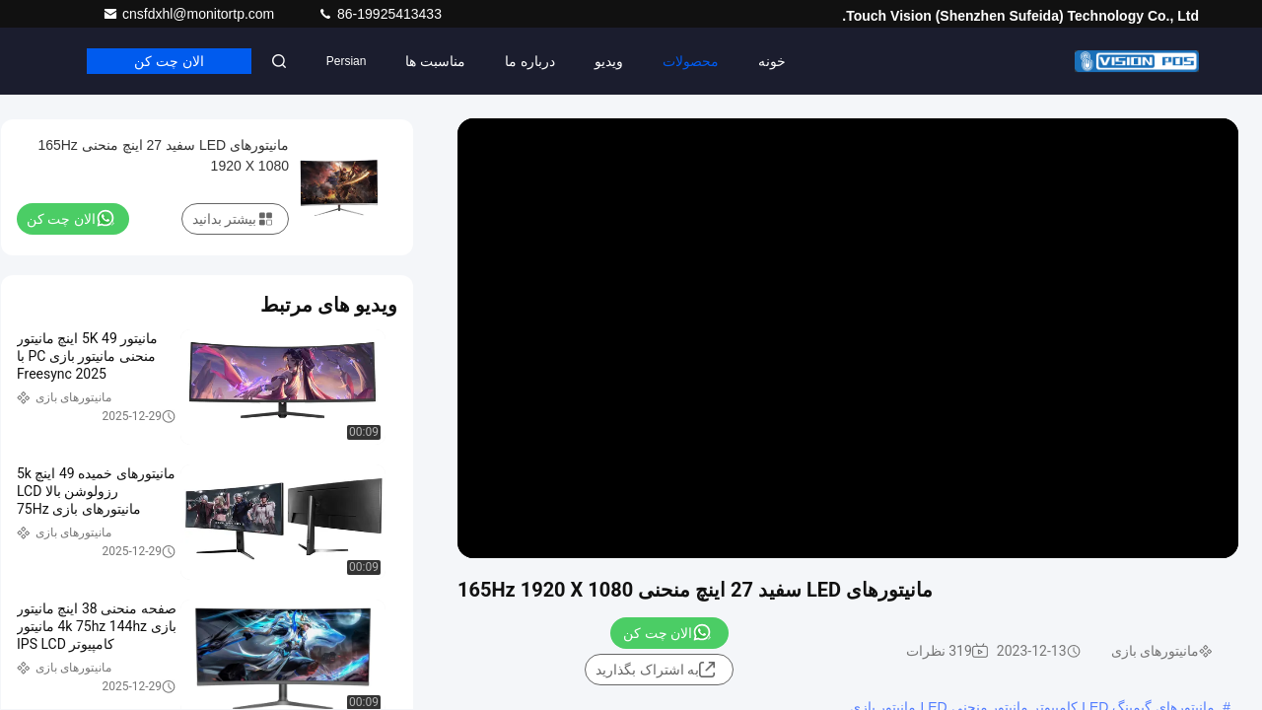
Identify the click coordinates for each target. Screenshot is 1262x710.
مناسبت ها (435, 61)
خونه (772, 61)
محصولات (691, 61)
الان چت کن (169, 61)
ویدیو (609, 61)
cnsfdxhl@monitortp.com (190, 14)
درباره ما (530, 61)
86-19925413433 (379, 14)
